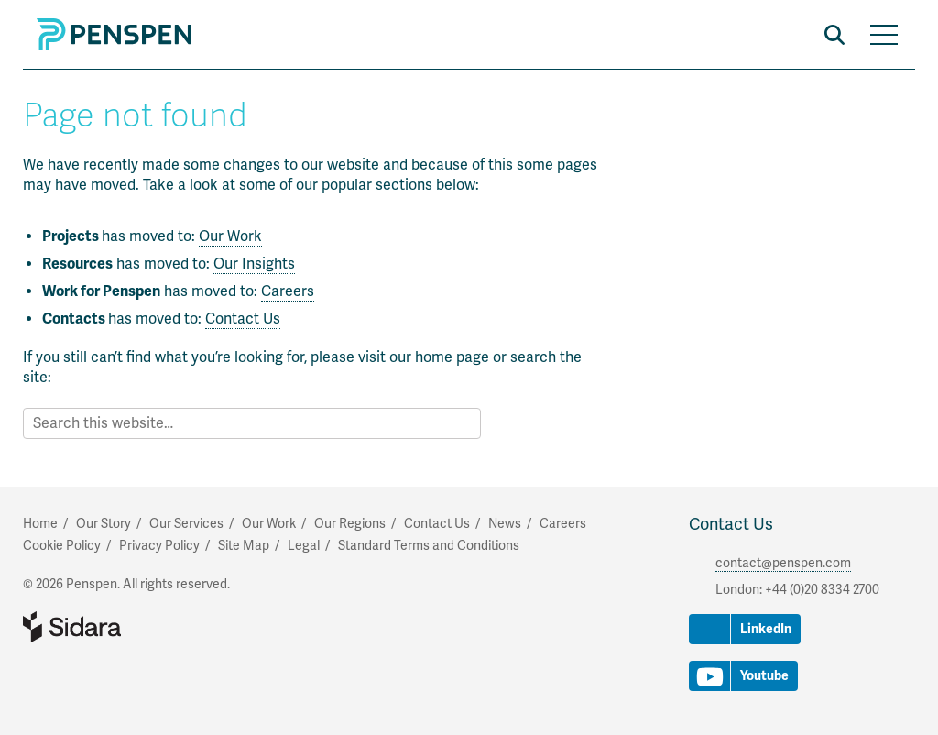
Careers (287, 291)
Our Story (103, 524)
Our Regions (350, 524)
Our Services (186, 524)
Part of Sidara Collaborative (131, 626)
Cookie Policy (62, 546)
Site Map (243, 546)
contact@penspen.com (783, 563)
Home (40, 524)
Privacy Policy (159, 546)
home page (452, 357)
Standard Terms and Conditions (428, 546)
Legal (304, 546)
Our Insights (254, 264)
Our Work (230, 236)
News (504, 524)
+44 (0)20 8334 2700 (822, 590)
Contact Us (242, 319)
